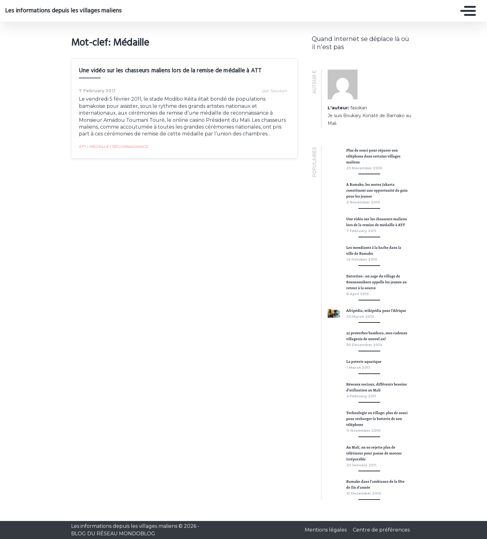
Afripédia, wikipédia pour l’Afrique (376, 310)
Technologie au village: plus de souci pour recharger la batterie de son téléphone (377, 418)
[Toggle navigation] (466, 11)
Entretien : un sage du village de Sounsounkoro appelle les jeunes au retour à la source (376, 281)
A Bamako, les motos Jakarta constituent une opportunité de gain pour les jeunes (377, 190)
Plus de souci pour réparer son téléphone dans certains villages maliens (373, 156)
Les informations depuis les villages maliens (63, 10)
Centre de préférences (381, 530)
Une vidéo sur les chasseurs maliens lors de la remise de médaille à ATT (170, 70)
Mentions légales (326, 530)
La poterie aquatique (363, 361)
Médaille (98, 146)
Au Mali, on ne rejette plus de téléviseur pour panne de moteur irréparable (374, 453)
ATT (82, 146)
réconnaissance (129, 146)
